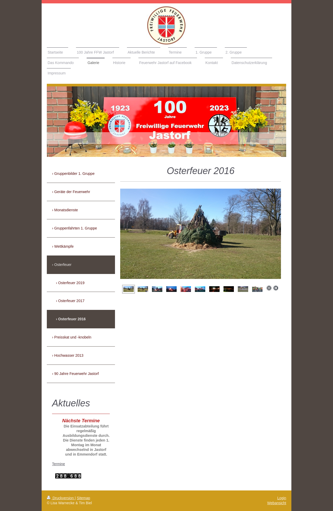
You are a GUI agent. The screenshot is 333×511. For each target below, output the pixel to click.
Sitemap (83, 498)
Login (281, 498)
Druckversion (61, 498)
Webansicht (276, 503)
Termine (58, 464)
